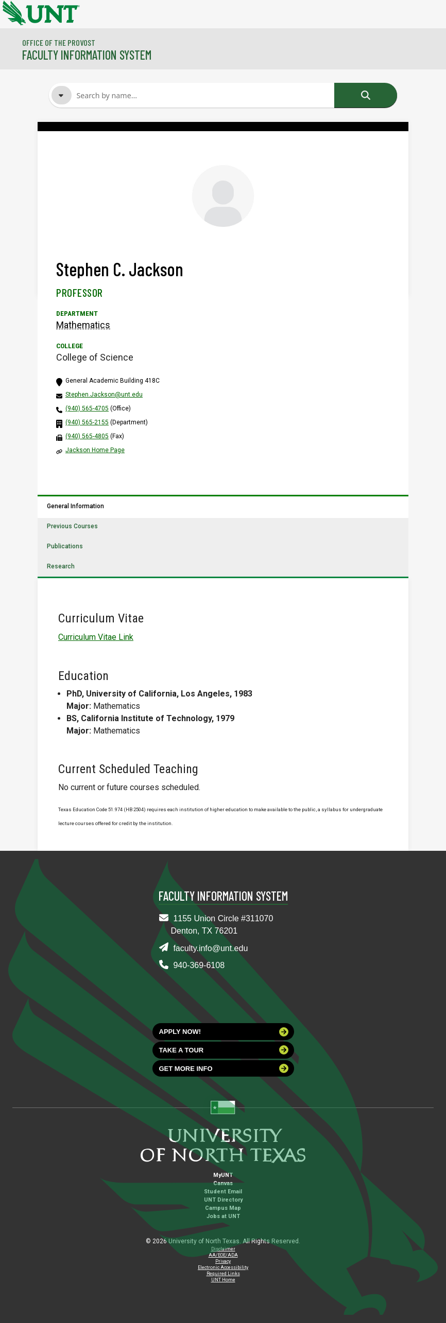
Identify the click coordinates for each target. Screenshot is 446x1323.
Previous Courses (72, 526)
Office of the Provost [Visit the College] (58, 42)
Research (61, 566)
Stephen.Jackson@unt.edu (104, 394)
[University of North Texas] (13, 11)
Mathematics (83, 324)
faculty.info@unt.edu (210, 948)
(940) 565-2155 (87, 422)
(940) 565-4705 (87, 408)
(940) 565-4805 (87, 436)
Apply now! (223, 1031)
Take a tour (223, 1049)
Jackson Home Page (95, 450)
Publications (65, 546)
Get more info (223, 1068)
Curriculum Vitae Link (95, 637)
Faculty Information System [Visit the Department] (86, 54)
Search (365, 95)
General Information (75, 506)
